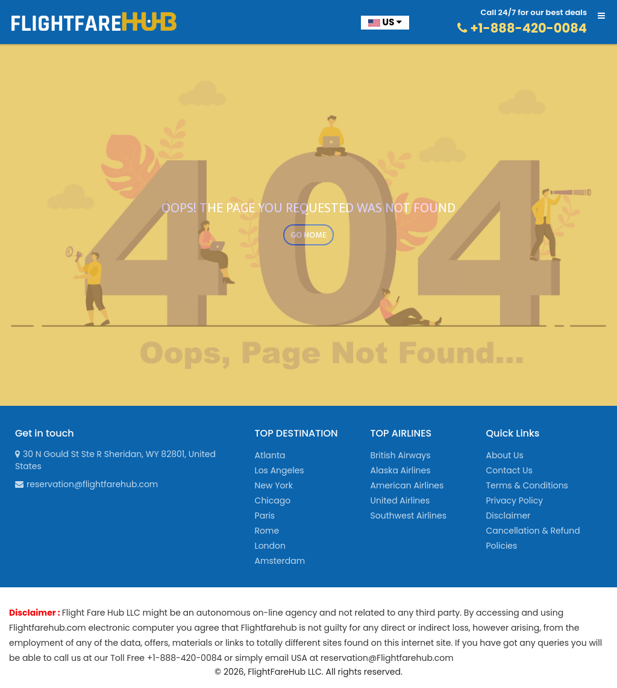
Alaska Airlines (401, 470)
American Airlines (407, 485)
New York (274, 485)
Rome (267, 531)
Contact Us (509, 470)
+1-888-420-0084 (522, 28)
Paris (265, 516)
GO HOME (308, 235)
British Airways (401, 455)
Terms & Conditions (527, 485)
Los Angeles (279, 470)
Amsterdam (280, 561)
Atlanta (270, 455)
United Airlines (400, 500)
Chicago (273, 500)
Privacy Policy (514, 500)
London (270, 546)
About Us (504, 455)
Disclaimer (508, 516)
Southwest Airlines (408, 516)
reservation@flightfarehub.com (86, 484)
